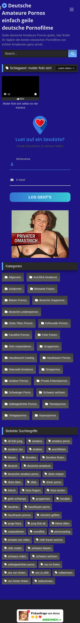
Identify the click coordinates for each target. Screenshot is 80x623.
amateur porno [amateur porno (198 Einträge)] (61, 441)
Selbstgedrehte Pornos (23, 404)
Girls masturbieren (20, 346)
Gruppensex (51, 346)
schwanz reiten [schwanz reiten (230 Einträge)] (17, 556)
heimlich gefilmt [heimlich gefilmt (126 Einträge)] (49, 515)
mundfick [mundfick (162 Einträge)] (39, 531)
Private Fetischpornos (54, 380)
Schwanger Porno (20, 392)
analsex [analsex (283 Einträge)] (37, 449)
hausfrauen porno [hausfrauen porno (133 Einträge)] (39, 506)
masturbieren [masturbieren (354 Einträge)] (16, 531)
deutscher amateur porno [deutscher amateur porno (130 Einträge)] (23, 473)
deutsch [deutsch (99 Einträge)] (12, 465)
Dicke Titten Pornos (21, 323)
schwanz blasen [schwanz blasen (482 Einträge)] (41, 548)
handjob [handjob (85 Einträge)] (65, 498)
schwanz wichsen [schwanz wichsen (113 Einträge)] (46, 556)
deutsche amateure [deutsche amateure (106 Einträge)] (39, 465)
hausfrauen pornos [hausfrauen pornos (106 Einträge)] (19, 515)
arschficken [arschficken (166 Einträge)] (59, 449)
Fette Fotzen (49, 334)
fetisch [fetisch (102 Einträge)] (12, 490)
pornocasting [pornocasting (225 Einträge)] (62, 531)
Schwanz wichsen (54, 392)
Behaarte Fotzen (44, 288)
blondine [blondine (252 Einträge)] (31, 457)
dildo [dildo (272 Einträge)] (33, 482)
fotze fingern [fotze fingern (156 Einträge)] (33, 490)
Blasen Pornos (18, 300)
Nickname (23, 159)
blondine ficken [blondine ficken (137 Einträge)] (55, 457)
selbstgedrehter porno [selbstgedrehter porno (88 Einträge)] (21, 564)
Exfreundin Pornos (56, 323)
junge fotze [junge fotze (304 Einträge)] (14, 523)
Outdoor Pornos (18, 380)
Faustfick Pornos (19, 334)
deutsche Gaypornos (52, 300)
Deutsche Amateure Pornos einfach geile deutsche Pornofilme (27, 16)
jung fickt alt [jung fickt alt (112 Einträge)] (38, 523)
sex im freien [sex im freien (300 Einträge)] (52, 564)
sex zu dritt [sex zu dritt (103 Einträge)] (42, 572)
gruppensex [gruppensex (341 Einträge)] (43, 498)
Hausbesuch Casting (21, 357)
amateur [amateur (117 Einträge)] (37, 441)
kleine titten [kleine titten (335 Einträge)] (62, 523)
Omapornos (53, 369)
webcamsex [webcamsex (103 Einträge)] (45, 581)
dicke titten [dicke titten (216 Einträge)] (14, 482)
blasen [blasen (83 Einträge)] (12, 457)
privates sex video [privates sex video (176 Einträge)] (19, 539)
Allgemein (15, 277)
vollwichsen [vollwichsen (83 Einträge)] (65, 572)
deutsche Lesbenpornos (23, 311)
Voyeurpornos (47, 415)
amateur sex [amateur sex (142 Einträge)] (15, 449)
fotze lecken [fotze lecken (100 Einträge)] (58, 490)
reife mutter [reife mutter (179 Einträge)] (15, 548)
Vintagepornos (18, 415)
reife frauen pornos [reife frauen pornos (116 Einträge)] (51, 539)
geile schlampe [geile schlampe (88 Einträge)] (17, 498)
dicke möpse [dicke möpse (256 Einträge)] (56, 473)
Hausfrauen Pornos (58, 357)
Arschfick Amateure (45, 277)
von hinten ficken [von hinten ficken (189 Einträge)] (18, 581)
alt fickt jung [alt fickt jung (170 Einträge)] (15, 441)
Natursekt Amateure (21, 369)
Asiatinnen (15, 288)
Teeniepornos (57, 404)
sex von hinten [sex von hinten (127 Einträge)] (16, 572)
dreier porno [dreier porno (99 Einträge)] (53, 482)
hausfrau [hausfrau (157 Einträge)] (13, 506)
